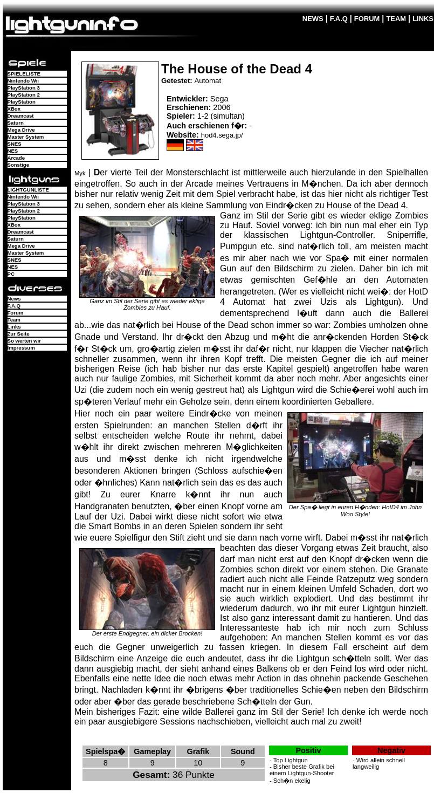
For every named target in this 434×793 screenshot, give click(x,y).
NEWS (312, 19)
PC (11, 274)
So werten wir (24, 341)
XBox (14, 109)
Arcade (16, 158)
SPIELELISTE (24, 74)
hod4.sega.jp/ (222, 135)
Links (14, 327)
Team (14, 320)
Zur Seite (19, 334)
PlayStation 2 (24, 95)
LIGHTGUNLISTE (28, 190)
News (14, 299)
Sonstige (19, 165)
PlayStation (22, 102)
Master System (26, 137)
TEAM (396, 19)
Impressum (21, 348)
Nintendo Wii (23, 81)
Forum (16, 313)
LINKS (422, 19)
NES (13, 151)
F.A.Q (339, 19)
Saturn (16, 123)
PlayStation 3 (24, 88)
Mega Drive (21, 130)
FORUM (367, 19)
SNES (15, 144)
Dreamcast (21, 116)
